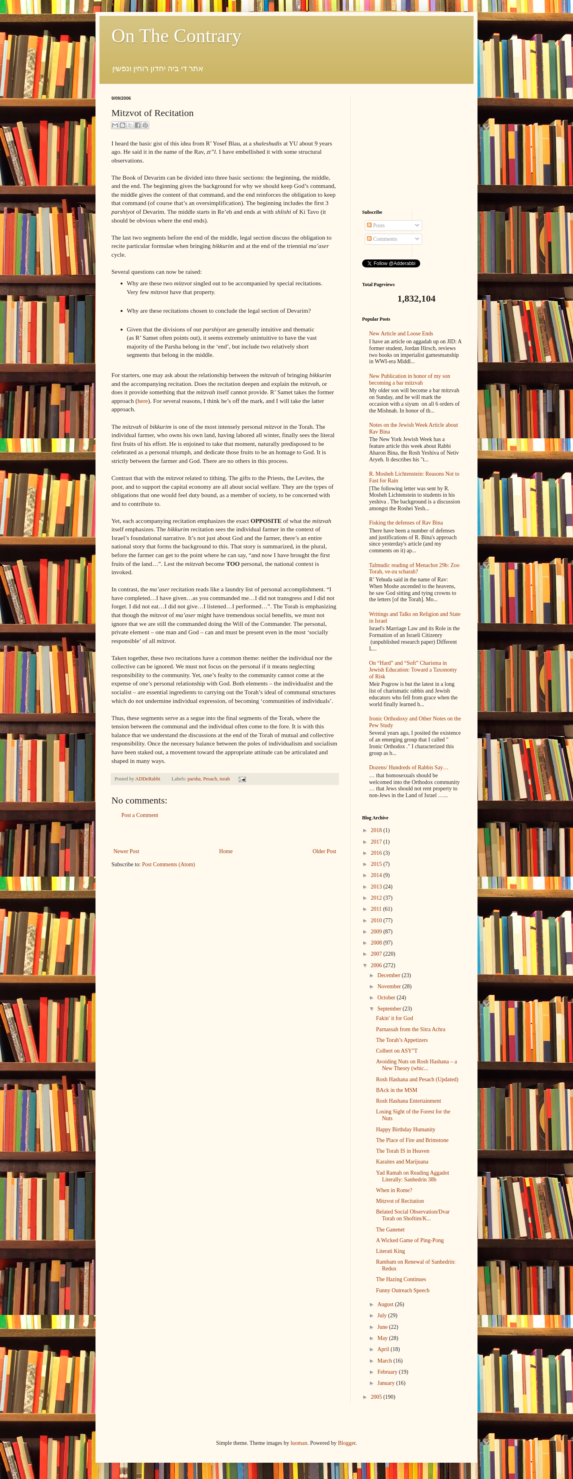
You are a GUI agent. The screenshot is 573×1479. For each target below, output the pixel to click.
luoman (298, 1443)
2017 (377, 842)
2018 (377, 830)
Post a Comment (139, 815)
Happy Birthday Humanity (405, 1129)
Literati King (390, 1251)
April (383, 1349)
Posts (376, 225)
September (389, 1009)
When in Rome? (394, 1190)
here (142, 400)
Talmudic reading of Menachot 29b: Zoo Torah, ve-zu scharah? (414, 568)
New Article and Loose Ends (401, 334)
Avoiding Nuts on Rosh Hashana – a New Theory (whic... (416, 1065)
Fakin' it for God (394, 1018)
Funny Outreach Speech (403, 1290)
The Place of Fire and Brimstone (412, 1140)
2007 (377, 954)
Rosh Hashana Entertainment (408, 1101)
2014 (377, 875)
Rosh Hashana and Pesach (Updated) (417, 1079)
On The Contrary (176, 35)
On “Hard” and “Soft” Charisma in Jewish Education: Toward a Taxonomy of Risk (413, 669)
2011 (377, 909)
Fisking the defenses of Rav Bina (406, 523)
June (383, 1327)
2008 (377, 943)
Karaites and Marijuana (402, 1162)
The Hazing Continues (401, 1279)
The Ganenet (390, 1230)
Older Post (325, 851)
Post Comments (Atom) (168, 864)
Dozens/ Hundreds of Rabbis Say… (409, 767)
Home (226, 851)
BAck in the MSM (396, 1090)
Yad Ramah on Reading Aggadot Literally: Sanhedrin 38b (412, 1176)
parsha (194, 779)
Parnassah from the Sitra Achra (410, 1029)
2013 (377, 887)
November (389, 986)
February (388, 1372)
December (389, 975)
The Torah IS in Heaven (402, 1151)
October (387, 998)
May (383, 1338)
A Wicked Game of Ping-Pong (410, 1240)
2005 (377, 1397)
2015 (377, 864)
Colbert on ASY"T (397, 1051)
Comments (382, 239)
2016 (377, 853)
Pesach (210, 779)
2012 (377, 898)
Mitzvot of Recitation (400, 1201)
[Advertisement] (225, 833)
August (386, 1304)
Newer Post (126, 851)
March (385, 1361)
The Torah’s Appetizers (402, 1040)
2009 (377, 932)
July (382, 1315)
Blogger (346, 1443)
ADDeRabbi (148, 779)
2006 (377, 965)
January (386, 1383)
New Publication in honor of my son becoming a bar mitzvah (409, 379)
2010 (377, 920)
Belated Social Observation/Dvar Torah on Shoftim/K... (413, 1215)
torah (225, 779)
